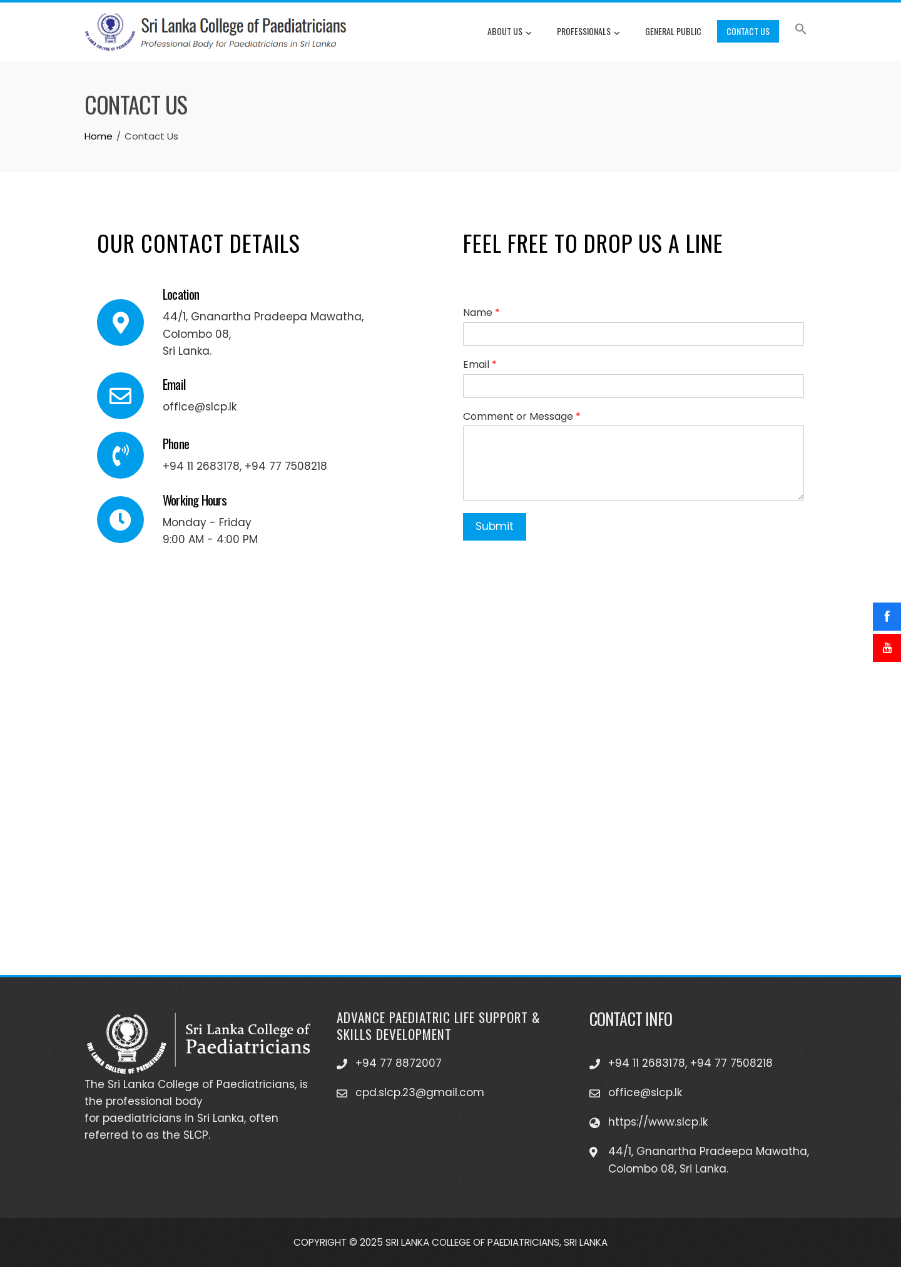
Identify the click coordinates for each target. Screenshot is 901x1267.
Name (481, 313)
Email (480, 365)
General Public (673, 31)
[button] (801, 31)
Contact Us (748, 31)
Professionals (588, 32)
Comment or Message (522, 417)
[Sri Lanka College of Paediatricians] (450, 796)
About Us (509, 32)
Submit (495, 526)
